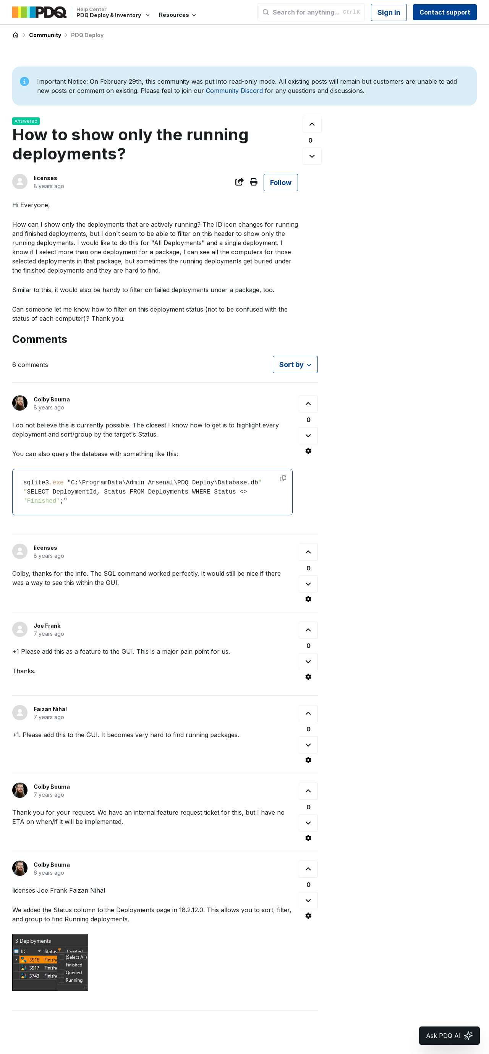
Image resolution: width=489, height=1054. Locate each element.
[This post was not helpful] (312, 156)
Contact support (444, 12)
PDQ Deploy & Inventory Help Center (15, 35)
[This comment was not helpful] (308, 435)
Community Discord (234, 90)
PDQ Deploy (87, 35)
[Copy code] (283, 478)
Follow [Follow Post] (280, 183)
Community (45, 35)
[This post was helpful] (312, 124)
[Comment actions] (308, 450)
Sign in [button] (388, 12)
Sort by (291, 365)
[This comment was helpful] (308, 404)
